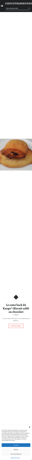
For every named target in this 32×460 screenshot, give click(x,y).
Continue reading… (17, 325)
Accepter (16, 445)
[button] (29, 427)
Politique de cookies (15, 457)
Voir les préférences (16, 454)
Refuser (16, 449)
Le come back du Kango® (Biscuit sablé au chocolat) (16, 308)
